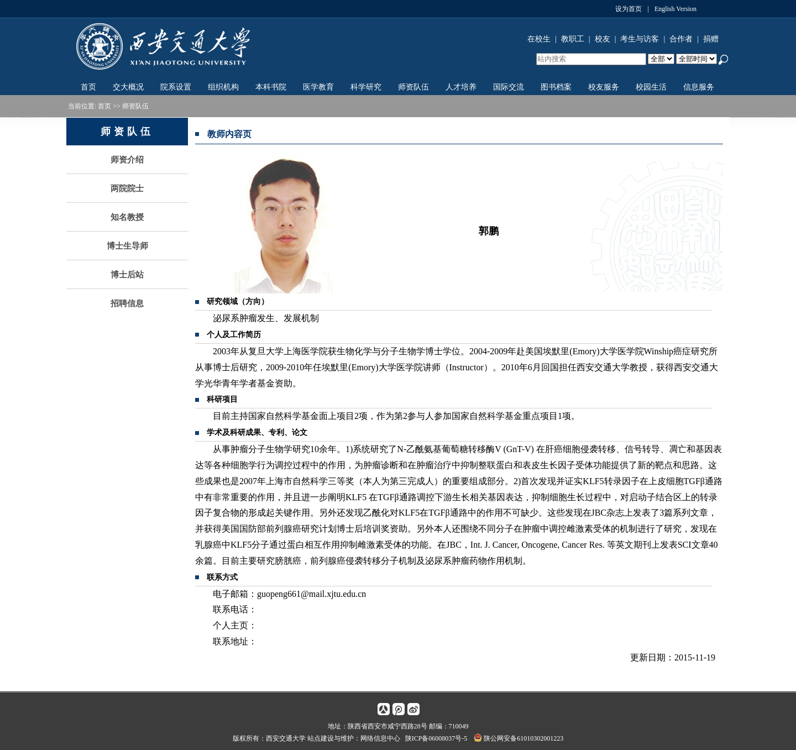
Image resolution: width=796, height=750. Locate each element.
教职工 (572, 39)
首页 (88, 87)
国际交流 (508, 87)
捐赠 (711, 39)
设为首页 (628, 9)
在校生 (539, 39)
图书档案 (556, 87)
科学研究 (365, 87)
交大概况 (128, 87)
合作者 (681, 39)
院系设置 (175, 87)
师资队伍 (413, 87)
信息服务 (698, 87)
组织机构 (223, 87)
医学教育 (318, 87)
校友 (602, 39)
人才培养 (461, 87)
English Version (675, 9)
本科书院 (270, 87)
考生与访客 (639, 39)
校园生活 (651, 87)
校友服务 (603, 87)
